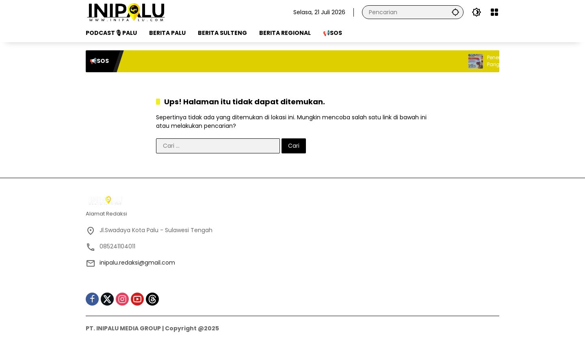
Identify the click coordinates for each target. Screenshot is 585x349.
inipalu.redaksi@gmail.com (137, 263)
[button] (455, 12)
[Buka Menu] (494, 12)
